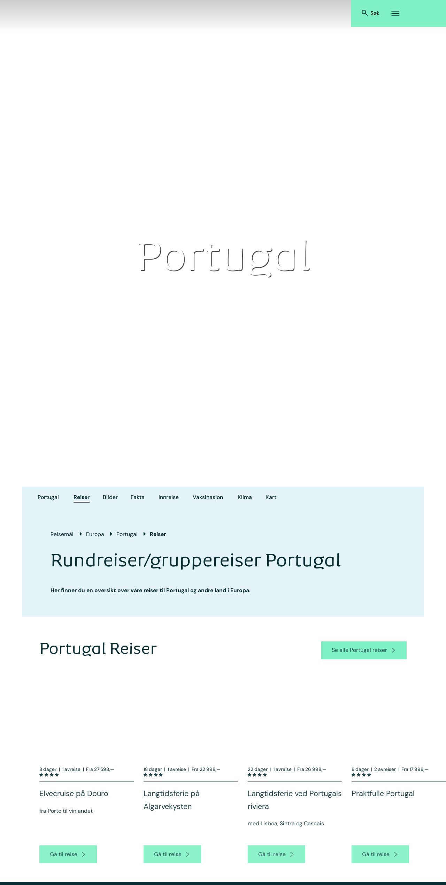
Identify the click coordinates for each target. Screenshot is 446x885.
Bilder (110, 497)
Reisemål (62, 534)
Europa (95, 534)
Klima (245, 497)
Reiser (82, 497)
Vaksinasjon (208, 497)
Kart (271, 497)
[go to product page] (68, 862)
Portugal (48, 497)
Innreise (169, 497)
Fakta (138, 497)
